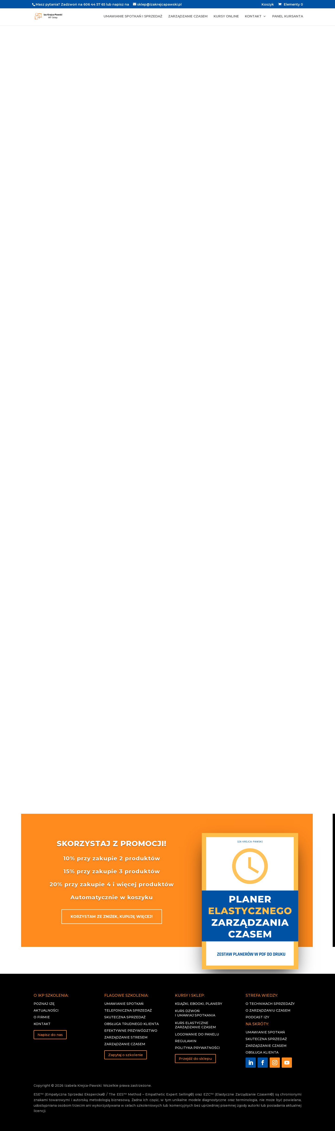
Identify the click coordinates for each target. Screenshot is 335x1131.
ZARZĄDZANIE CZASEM (188, 16)
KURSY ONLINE (226, 16)
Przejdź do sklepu (195, 1058)
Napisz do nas (50, 1034)
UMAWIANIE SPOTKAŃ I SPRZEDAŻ (133, 16)
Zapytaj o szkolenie (125, 1055)
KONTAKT (253, 16)
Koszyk (268, 4)
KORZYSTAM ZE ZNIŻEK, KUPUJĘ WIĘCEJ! (112, 916)
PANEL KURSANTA (287, 16)
